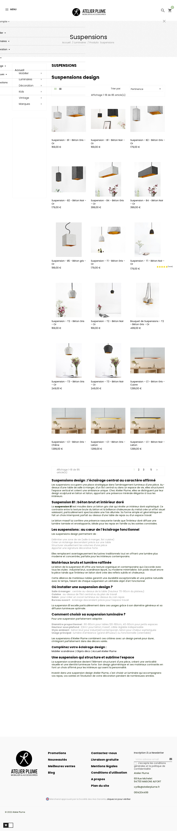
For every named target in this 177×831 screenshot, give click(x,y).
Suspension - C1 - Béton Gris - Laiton (108, 443)
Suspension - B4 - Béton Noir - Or (146, 202)
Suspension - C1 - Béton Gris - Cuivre (147, 383)
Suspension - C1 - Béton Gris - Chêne (69, 443)
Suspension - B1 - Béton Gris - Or (68, 141)
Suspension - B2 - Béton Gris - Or (147, 141)
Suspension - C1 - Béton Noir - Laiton (147, 443)
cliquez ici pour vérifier (119, 799)
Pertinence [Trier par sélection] (146, 89)
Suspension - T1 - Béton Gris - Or (108, 262)
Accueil (19, 70)
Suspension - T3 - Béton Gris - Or (68, 383)
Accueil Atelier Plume (104, 651)
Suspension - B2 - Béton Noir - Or (69, 202)
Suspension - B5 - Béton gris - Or (69, 262)
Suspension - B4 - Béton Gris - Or (107, 202)
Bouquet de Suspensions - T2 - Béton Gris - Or (147, 323)
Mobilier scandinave (63, 651)
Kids (21, 91)
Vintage (24, 97)
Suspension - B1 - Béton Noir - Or (108, 141)
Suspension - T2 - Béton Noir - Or (107, 323)
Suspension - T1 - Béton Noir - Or (147, 262)
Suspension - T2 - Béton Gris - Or (68, 323)
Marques (24, 104)
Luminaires (25, 79)
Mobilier (24, 73)
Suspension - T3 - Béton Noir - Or (107, 383)
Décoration (26, 85)
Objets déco (83, 651)
